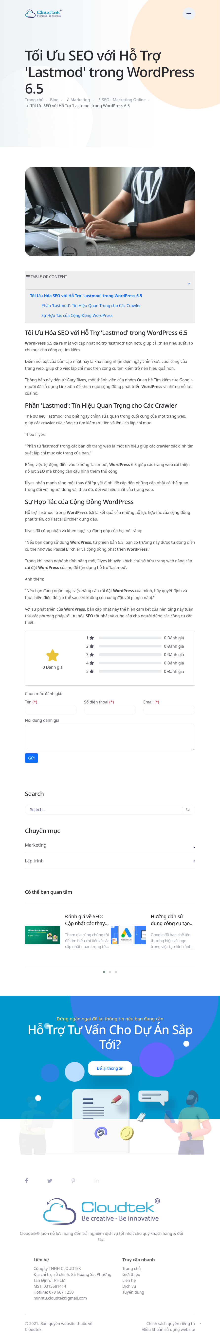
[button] (189, 284)
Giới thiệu (155, 1274)
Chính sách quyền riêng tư (170, 1327)
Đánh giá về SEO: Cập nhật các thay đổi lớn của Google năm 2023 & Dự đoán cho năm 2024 (87, 920)
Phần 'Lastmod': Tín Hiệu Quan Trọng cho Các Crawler (91, 305)
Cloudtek (33, 1333)
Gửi (31, 758)
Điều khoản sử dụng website (168, 1333)
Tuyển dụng (156, 1292)
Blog (54, 99)
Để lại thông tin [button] (110, 1068)
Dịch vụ (152, 1286)
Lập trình (34, 861)
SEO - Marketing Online (124, 99)
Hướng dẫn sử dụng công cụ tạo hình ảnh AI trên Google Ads (170, 920)
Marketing (80, 99)
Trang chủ (34, 99)
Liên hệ (152, 1280)
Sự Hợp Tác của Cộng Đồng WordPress (76, 315)
